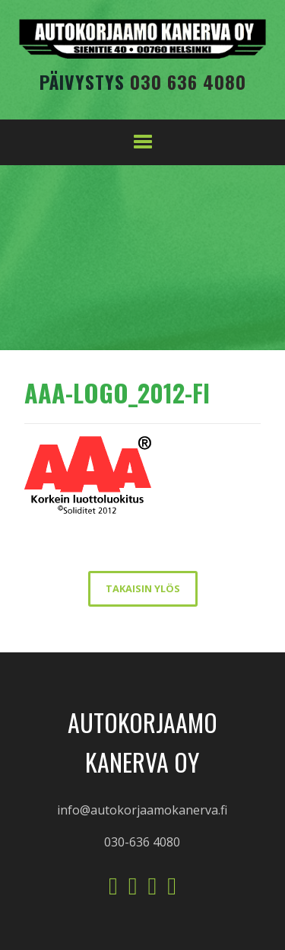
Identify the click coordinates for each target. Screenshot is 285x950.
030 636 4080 (188, 81)
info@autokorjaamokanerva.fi (142, 810)
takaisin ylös (143, 588)
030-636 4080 (142, 842)
